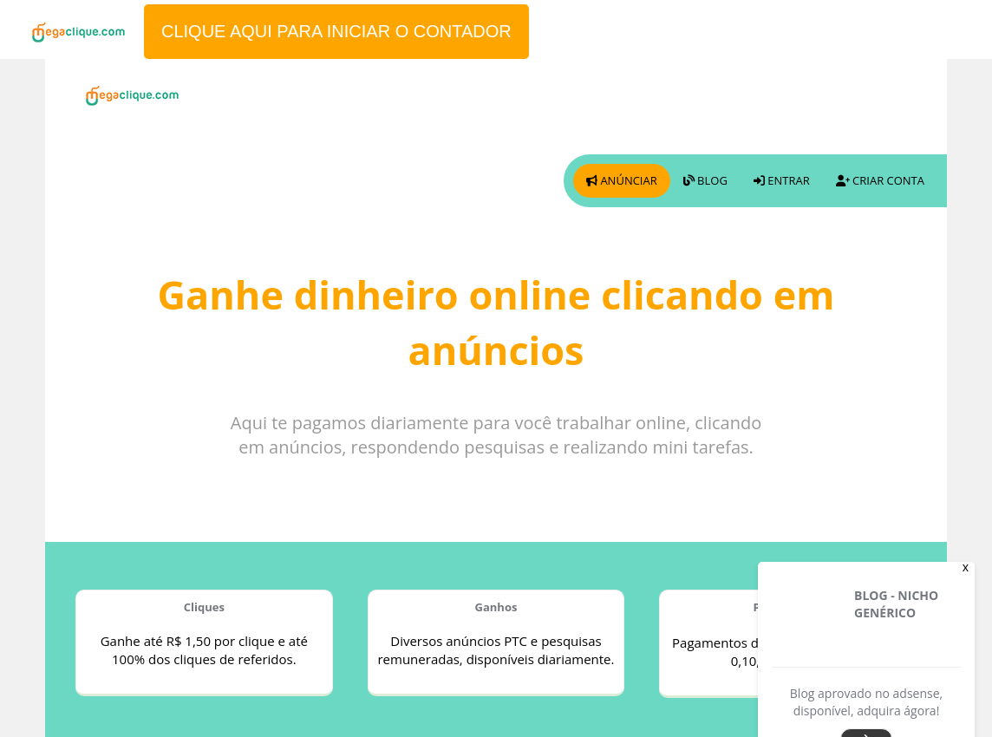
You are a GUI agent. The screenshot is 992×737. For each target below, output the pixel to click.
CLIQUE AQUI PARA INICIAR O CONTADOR (336, 31)
